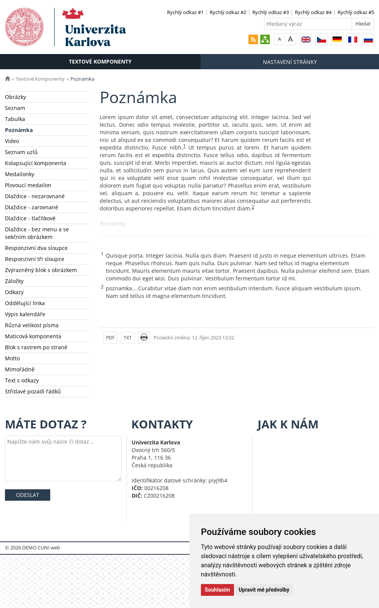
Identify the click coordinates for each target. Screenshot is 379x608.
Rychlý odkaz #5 (356, 12)
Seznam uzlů (21, 152)
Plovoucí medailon (28, 185)
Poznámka (19, 130)
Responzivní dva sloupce (36, 247)
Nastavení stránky (290, 61)
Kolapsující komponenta (35, 163)
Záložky (14, 281)
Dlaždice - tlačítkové (30, 218)
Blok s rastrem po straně (36, 347)
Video (12, 141)
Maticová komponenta (33, 336)
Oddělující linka (25, 303)
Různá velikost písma (32, 325)
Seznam (15, 107)
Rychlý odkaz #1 (185, 12)
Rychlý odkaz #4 (313, 12)
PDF (110, 337)
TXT (128, 337)
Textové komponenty (100, 61)
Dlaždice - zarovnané (31, 207)
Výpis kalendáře (25, 314)
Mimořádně (20, 369)
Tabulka (15, 119)
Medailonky (19, 174)
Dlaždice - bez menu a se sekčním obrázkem (37, 233)
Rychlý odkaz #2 (228, 12)
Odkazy (14, 292)
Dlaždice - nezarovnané (35, 196)
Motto (12, 358)
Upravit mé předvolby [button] (264, 590)
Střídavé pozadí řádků (33, 391)
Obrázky (15, 96)
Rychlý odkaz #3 (270, 12)
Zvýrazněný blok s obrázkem (41, 270)
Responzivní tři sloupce (34, 259)
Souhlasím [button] (217, 590)
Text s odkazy (22, 380)
